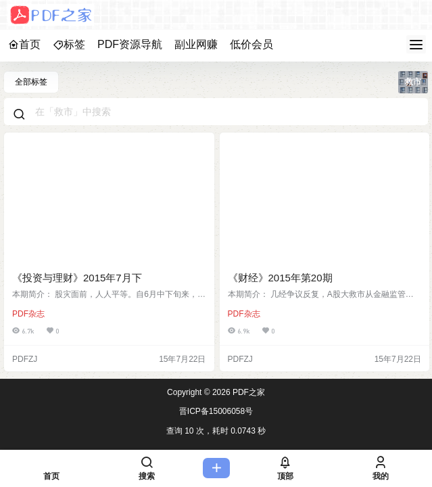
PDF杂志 (28, 314)
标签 (69, 44)
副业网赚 (196, 44)
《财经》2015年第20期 (280, 277)
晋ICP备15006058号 (216, 411)
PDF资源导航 (129, 44)
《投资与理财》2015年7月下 (77, 277)
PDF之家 (248, 392)
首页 (24, 44)
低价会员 (251, 44)
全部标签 (31, 82)
